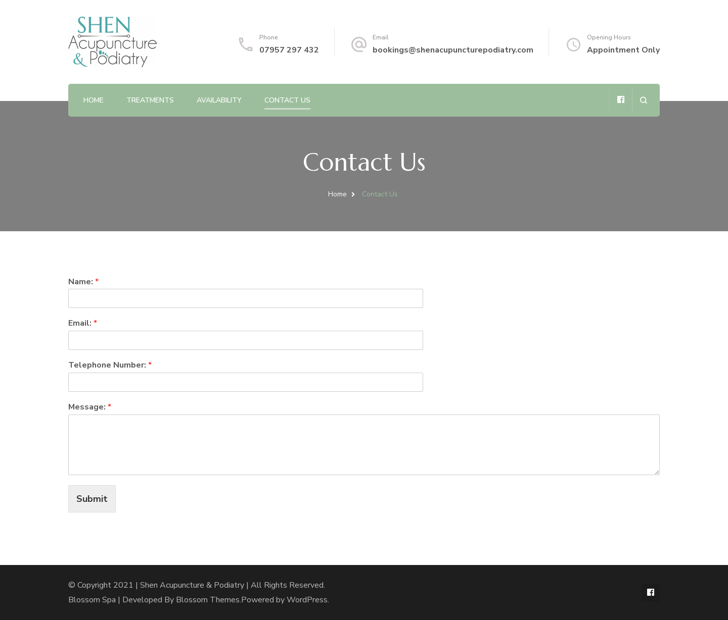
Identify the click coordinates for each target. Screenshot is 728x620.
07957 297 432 (289, 50)
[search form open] (643, 100)
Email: (82, 323)
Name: (83, 282)
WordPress (307, 599)
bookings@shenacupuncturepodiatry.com (453, 50)
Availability (219, 100)
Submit (92, 499)
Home (93, 100)
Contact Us (287, 100)
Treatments (150, 100)
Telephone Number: (110, 365)
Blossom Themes (208, 599)
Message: (89, 407)
